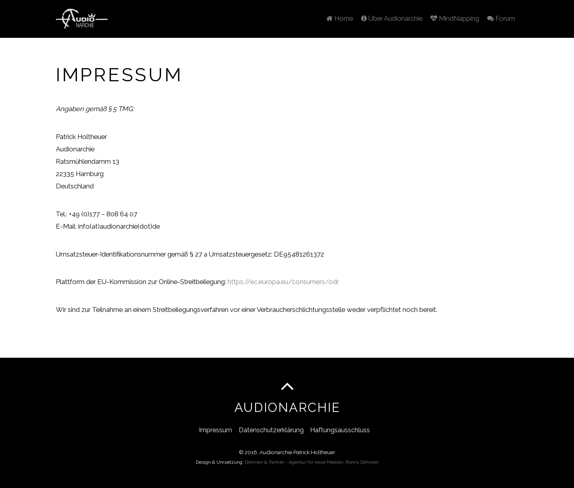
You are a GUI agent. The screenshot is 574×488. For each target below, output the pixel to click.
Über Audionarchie (384, 17)
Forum (499, 17)
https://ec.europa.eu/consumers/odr (283, 281)
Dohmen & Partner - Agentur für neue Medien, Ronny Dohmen (312, 461)
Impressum (215, 429)
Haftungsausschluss (340, 429)
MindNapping (450, 17)
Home (329, 17)
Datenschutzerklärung (271, 429)
